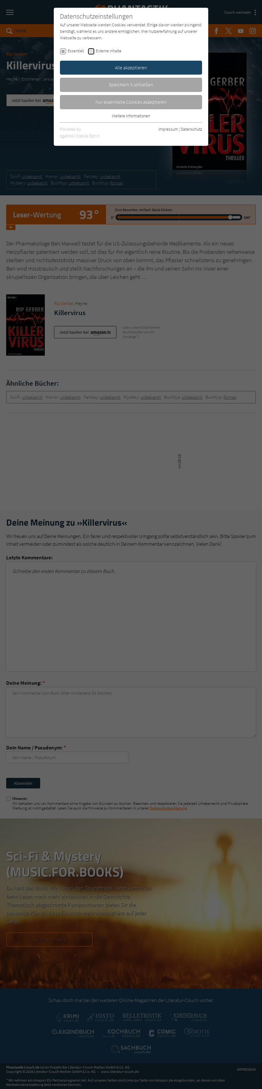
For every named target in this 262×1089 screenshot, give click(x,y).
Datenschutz (191, 129)
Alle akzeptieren (131, 67)
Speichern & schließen (131, 84)
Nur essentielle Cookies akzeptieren (131, 102)
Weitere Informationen (131, 116)
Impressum (168, 129)
